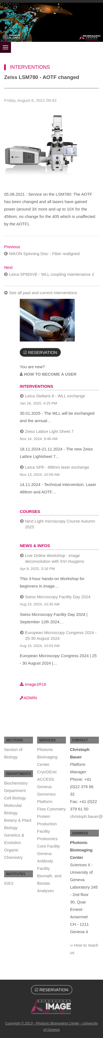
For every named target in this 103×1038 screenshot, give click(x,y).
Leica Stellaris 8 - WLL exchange (55, 396)
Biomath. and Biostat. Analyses (49, 883)
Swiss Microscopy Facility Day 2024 (57, 596)
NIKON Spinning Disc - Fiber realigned (44, 253)
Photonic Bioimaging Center (47, 757)
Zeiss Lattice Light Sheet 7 (49, 431)
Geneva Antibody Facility (45, 861)
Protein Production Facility (47, 824)
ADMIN (28, 697)
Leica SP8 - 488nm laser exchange (57, 467)
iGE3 (8, 883)
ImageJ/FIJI (33, 684)
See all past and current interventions (43, 292)
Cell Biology (15, 798)
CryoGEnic (47, 771)
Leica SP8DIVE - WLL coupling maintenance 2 (51, 274)
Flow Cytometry (51, 809)
